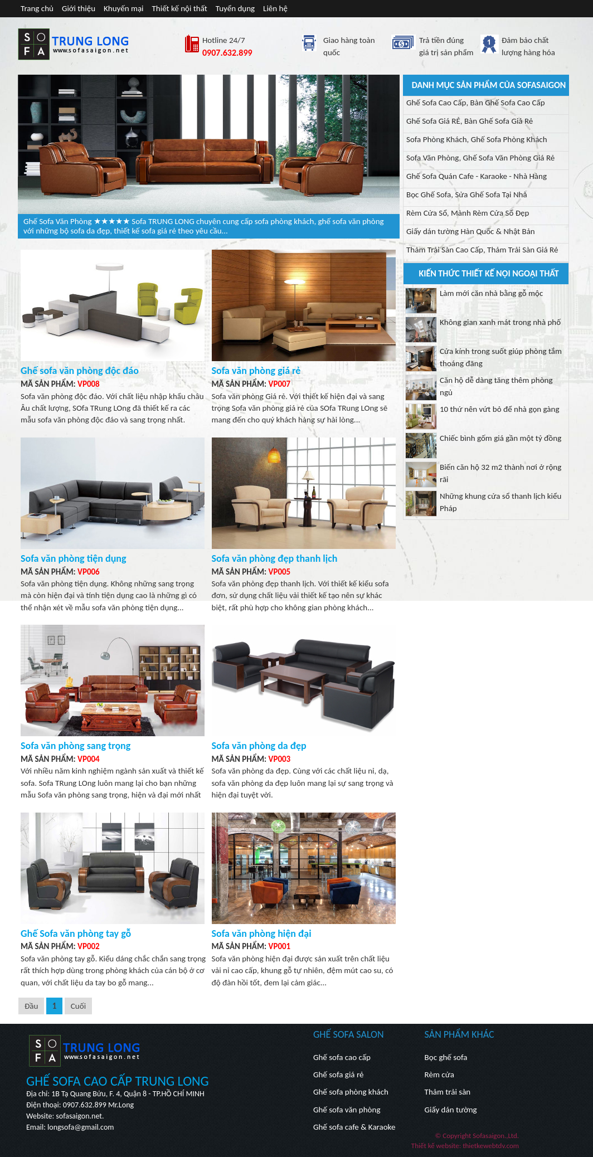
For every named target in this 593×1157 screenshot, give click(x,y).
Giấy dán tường (451, 1110)
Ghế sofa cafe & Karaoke (354, 1127)
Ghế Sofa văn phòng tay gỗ (76, 933)
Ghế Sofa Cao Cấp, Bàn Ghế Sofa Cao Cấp (475, 103)
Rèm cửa (439, 1075)
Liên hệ (275, 8)
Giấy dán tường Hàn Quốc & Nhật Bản (470, 231)
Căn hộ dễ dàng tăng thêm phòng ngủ (496, 386)
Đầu (31, 1006)
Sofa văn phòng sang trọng (75, 746)
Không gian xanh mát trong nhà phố (500, 322)
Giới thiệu (78, 8)
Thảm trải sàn (448, 1092)
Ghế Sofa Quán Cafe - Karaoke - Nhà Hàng (476, 176)
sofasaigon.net (79, 1116)
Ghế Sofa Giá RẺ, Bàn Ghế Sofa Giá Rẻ (469, 121)
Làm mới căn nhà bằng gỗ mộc (491, 293)
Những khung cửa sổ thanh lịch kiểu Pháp (500, 502)
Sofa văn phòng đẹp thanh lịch (275, 558)
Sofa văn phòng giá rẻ (256, 370)
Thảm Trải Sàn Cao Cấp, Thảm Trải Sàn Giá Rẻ (482, 250)
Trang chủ (37, 8)
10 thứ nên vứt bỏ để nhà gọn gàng (499, 409)
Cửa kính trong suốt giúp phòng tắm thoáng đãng (501, 357)
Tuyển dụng (235, 8)
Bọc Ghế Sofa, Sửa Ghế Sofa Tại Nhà (466, 194)
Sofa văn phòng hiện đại (262, 933)
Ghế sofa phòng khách (350, 1092)
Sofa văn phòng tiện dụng (74, 558)
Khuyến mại (124, 8)
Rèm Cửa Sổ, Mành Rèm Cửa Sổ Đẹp (467, 213)
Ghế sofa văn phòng (346, 1110)
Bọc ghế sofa (446, 1057)
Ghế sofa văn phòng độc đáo (80, 370)
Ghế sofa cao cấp (342, 1057)
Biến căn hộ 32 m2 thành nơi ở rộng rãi (500, 473)
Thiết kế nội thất (179, 8)
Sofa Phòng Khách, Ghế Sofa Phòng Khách (476, 139)
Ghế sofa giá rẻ (338, 1075)
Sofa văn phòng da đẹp (259, 746)
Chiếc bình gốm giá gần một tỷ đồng (500, 438)
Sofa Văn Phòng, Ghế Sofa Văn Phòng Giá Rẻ (480, 158)
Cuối (78, 1006)
